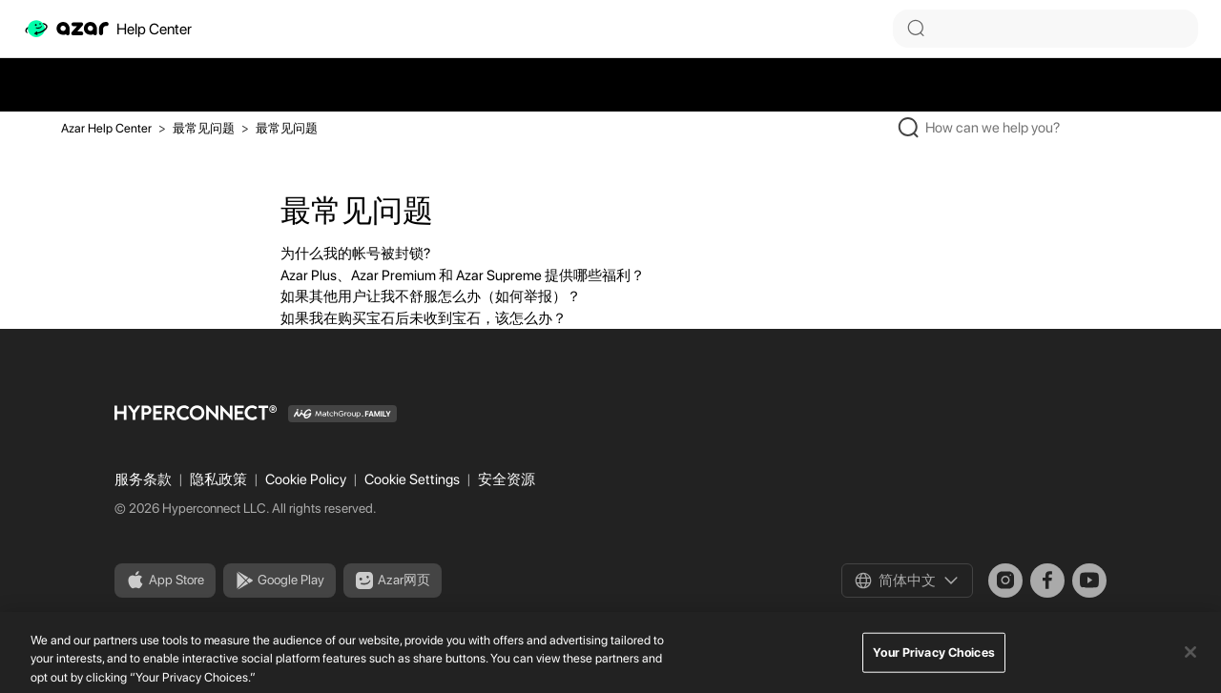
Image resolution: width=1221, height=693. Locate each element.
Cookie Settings (413, 479)
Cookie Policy (307, 479)
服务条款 (144, 479)
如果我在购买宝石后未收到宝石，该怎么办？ (423, 318)
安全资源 (506, 479)
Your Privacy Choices (934, 659)
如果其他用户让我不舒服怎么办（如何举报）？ (430, 296)
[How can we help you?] (1017, 128)
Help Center (107, 28)
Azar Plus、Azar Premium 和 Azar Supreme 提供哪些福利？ (462, 275)
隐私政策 (220, 479)
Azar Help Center (106, 128)
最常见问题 (204, 128)
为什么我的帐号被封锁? (355, 253)
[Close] (1190, 659)
